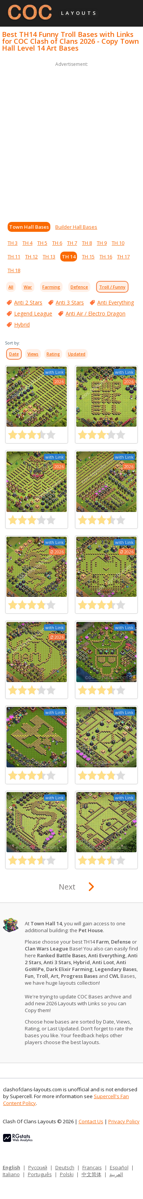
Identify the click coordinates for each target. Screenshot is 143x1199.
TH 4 (27, 242)
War (28, 287)
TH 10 (118, 242)
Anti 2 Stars (28, 302)
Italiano (11, 1174)
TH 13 (49, 256)
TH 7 (72, 242)
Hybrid (22, 324)
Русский (37, 1167)
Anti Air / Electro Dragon (95, 313)
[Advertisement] (71, 140)
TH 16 (106, 256)
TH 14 (69, 256)
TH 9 (102, 242)
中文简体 (91, 1174)
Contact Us (91, 1121)
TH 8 (87, 242)
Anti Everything (115, 302)
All (10, 287)
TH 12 (31, 256)
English (11, 1167)
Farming (51, 287)
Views (33, 354)
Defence (79, 287)
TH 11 (14, 256)
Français (92, 1167)
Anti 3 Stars (70, 302)
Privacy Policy (124, 1121)
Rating (53, 354)
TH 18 (14, 270)
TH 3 (13, 242)
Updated (76, 354)
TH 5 (42, 242)
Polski (67, 1174)
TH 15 (88, 256)
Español (119, 1167)
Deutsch (64, 1167)
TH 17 (123, 256)
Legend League (33, 313)
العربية (116, 1174)
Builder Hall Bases (76, 226)
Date (14, 354)
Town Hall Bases (29, 226)
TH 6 (57, 242)
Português (40, 1174)
